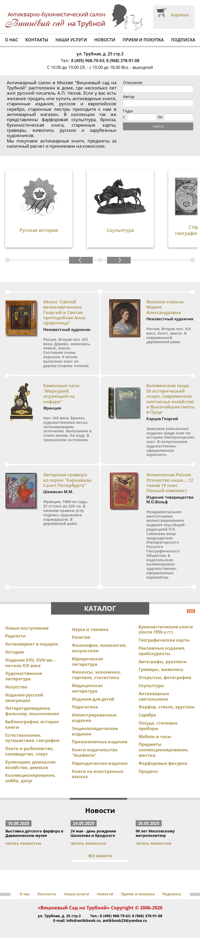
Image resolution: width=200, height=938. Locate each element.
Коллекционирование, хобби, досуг (30, 778)
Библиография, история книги (32, 724)
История (14, 652)
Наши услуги (71, 40)
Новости (104, 40)
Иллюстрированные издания (94, 717)
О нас (11, 40)
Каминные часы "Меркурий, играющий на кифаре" (61, 393)
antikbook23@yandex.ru (125, 920)
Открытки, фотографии (165, 677)
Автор (128, 96)
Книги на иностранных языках (97, 774)
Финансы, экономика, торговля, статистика (96, 674)
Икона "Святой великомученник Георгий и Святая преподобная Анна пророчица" (64, 312)
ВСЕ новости (100, 855)
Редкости (15, 636)
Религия (81, 637)
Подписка (183, 40)
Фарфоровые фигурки (163, 763)
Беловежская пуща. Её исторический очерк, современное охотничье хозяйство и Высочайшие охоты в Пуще (170, 398)
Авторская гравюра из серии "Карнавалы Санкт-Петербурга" (67, 480)
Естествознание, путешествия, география (32, 738)
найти (158, 126)
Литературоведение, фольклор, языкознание (32, 710)
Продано (148, 771)
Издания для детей (93, 699)
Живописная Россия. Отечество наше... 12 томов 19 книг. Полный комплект (169, 482)
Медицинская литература (87, 688)
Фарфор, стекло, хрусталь (167, 707)
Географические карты (164, 640)
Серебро (147, 715)
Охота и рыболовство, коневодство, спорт (29, 751)
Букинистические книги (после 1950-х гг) (166, 629)
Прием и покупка (143, 40)
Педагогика (85, 707)
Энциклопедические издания (95, 731)
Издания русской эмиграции (24, 697)
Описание (132, 82)
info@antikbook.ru (83, 920)
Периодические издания (99, 763)
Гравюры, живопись (161, 669)
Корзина (180, 15)
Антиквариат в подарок (31, 644)
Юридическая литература (87, 661)
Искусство (16, 687)
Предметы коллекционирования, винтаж (164, 749)
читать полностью (23, 843)
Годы (128, 110)
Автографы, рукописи (163, 662)
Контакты (36, 40)
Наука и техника (90, 629)
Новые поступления (26, 628)
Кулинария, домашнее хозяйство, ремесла (30, 764)
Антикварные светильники (154, 696)
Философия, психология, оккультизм (99, 648)
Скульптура (151, 685)
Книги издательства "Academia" (94, 752)
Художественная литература (23, 676)
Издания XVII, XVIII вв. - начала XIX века (30, 662)
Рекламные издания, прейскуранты (162, 650)
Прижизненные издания (99, 742)
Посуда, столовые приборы (158, 725)
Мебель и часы (155, 736)
